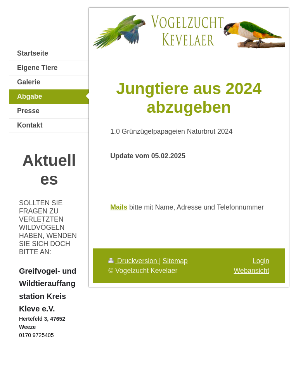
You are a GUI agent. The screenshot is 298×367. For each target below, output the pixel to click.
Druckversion (133, 261)
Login (261, 261)
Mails (118, 207)
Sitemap (175, 261)
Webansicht (251, 270)
